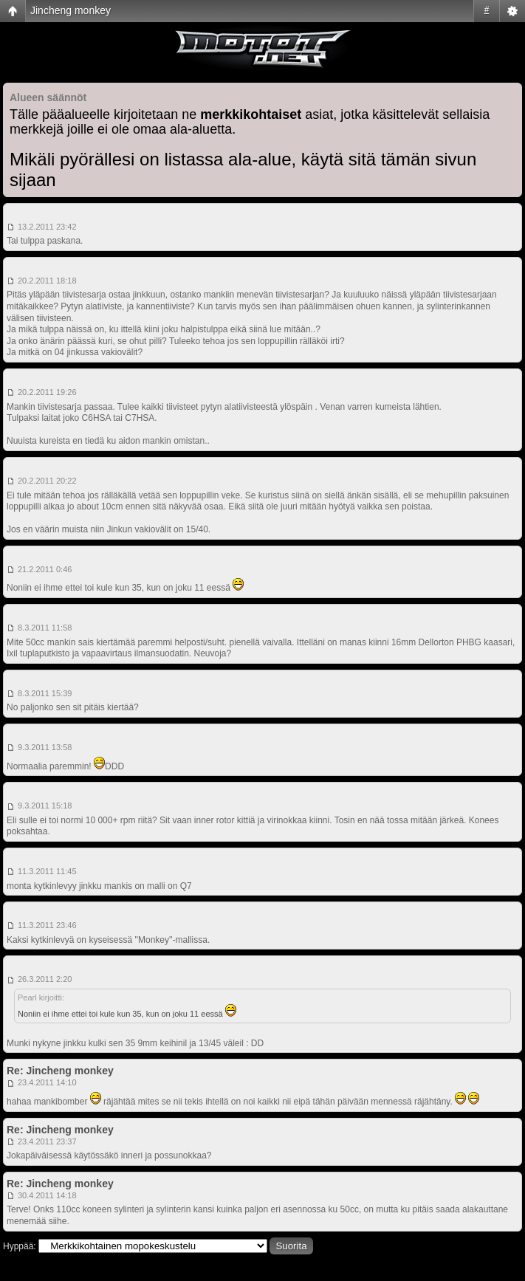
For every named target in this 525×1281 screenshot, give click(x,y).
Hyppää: (19, 1246)
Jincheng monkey (70, 10)
